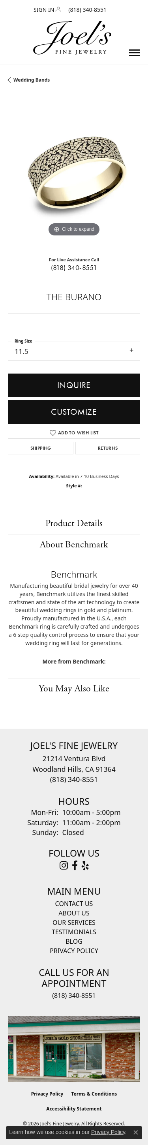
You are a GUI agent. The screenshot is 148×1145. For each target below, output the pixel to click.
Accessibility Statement (73, 1108)
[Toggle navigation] (134, 53)
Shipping (40, 448)
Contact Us (74, 903)
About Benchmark (74, 545)
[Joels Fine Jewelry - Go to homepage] (72, 28)
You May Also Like (74, 689)
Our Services (74, 922)
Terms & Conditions (94, 1093)
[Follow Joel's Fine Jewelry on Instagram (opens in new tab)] (64, 865)
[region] (74, 173)
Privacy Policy (74, 950)
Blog (74, 941)
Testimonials (74, 932)
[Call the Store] (74, 779)
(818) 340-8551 (74, 267)
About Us (73, 913)
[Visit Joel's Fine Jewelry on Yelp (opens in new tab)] (85, 865)
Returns (108, 448)
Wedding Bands (31, 80)
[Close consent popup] (135, 1132)
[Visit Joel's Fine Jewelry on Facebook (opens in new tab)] (75, 865)
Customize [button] (74, 412)
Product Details (74, 523)
